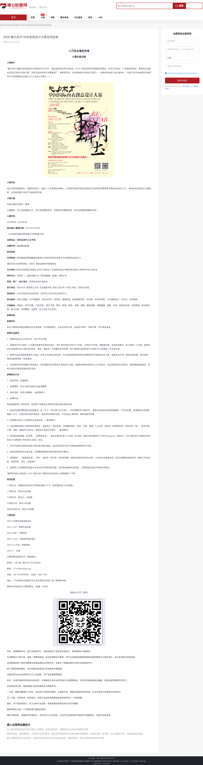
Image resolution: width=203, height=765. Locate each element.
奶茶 (33, 17)
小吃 (100, 17)
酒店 (90, 17)
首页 (13, 17)
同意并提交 (182, 80)
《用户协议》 (186, 86)
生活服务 (78, 17)
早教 (52, 17)
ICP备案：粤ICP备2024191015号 (102, 758)
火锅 (43, 17)
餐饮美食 (64, 17)
